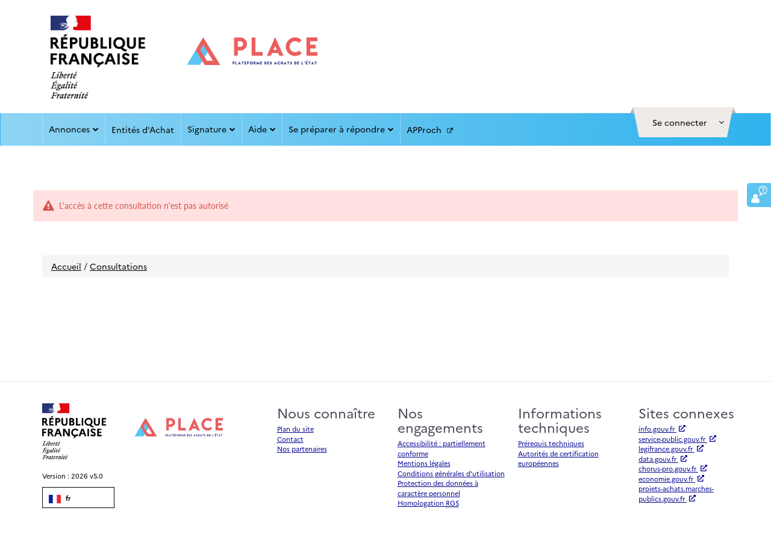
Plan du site (295, 428)
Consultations (118, 266)
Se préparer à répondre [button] (341, 129)
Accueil (66, 266)
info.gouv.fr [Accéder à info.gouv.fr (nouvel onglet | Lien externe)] (661, 428)
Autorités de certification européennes (558, 458)
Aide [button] (262, 129)
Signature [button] (211, 129)
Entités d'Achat (142, 129)
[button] (683, 122)
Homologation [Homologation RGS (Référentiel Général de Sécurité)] (428, 503)
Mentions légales (424, 463)
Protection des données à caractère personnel (438, 488)
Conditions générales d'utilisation (451, 473)
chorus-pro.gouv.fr (672, 468)
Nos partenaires (302, 448)
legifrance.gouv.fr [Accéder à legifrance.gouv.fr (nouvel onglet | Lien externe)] (671, 448)
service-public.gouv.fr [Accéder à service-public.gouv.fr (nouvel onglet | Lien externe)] (677, 439)
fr (59, 498)
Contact (290, 439)
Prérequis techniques (551, 443)
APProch (430, 130)
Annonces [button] (74, 129)
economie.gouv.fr (671, 478)
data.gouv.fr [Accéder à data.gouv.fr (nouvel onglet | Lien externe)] (662, 459)
